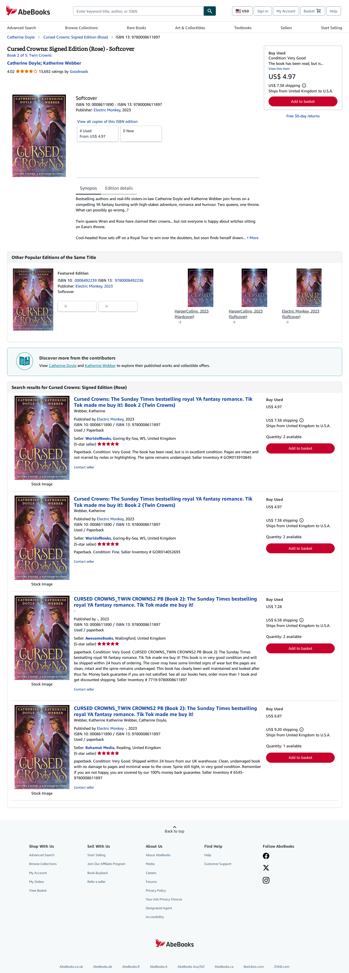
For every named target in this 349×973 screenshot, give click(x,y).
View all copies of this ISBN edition (107, 121)
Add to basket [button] (303, 101)
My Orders (36, 882)
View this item (279, 69)
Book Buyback (97, 873)
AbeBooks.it (158, 966)
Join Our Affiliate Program (106, 864)
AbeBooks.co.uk (71, 966)
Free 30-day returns (303, 116)
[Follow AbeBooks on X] (266, 868)
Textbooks (243, 27)
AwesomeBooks (99, 638)
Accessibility (155, 917)
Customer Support (217, 864)
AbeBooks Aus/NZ (191, 966)
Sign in (262, 11)
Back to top (174, 831)
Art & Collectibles (190, 27)
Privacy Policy (156, 890)
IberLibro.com (254, 966)
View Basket (38, 890)
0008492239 (86, 280)
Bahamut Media (100, 747)
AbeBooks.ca (224, 966)
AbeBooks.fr (131, 966)
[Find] (210, 11)
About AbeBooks (158, 855)
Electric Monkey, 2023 (94, 286)
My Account (286, 11)
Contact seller (84, 467)
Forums (151, 882)
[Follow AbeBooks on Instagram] (266, 881)
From (98, 133)
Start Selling (331, 27)
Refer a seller (96, 882)
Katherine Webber (100, 365)
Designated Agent (159, 908)
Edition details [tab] (119, 188)
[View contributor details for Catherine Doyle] (24, 63)
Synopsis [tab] (88, 188)
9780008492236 (129, 280)
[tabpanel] (167, 218)
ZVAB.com (281, 966)
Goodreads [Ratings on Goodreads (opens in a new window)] (79, 71)
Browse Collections (81, 27)
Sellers (286, 27)
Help (333, 11)
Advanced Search (21, 27)
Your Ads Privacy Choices (164, 899)
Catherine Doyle (62, 365)
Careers (151, 873)
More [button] (254, 237)
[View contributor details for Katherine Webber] (62, 63)
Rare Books (136, 27)
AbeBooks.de (102, 966)
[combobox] (138, 11)
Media (150, 864)
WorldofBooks (98, 438)
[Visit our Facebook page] (266, 856)
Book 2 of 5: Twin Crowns (29, 55)
